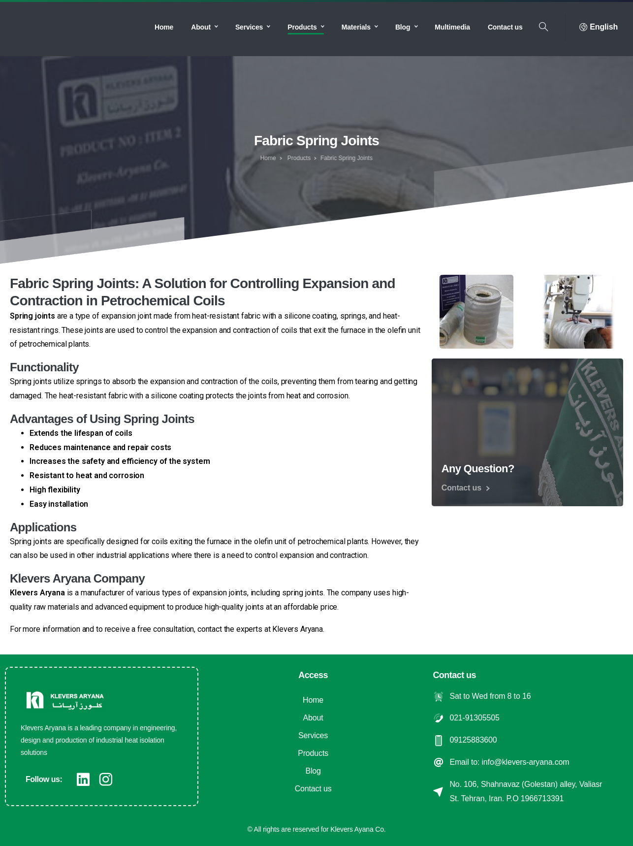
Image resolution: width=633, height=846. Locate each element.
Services (313, 735)
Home (265, 158)
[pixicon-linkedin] (83, 780)
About (313, 718)
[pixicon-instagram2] (106, 780)
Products (291, 158)
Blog (312, 771)
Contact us (313, 788)
